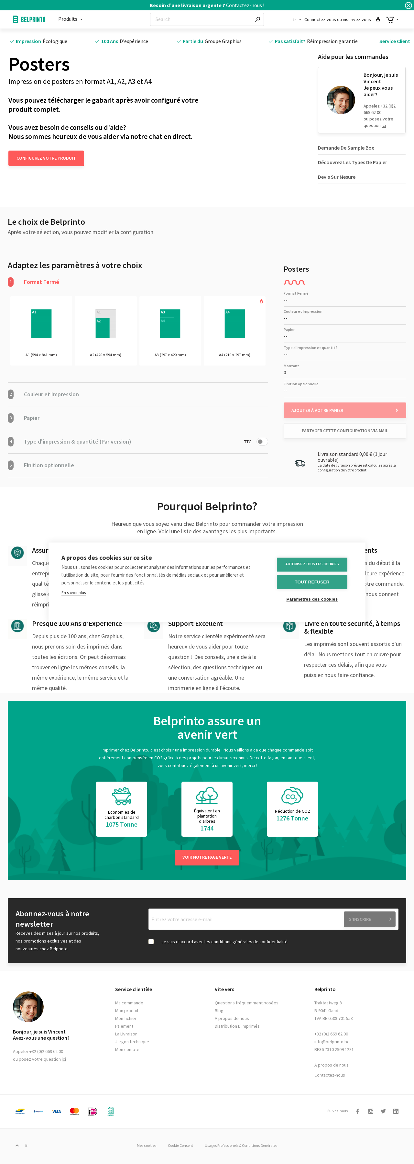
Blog (219, 1012)
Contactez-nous (329, 1076)
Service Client (394, 41)
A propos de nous (232, 1020)
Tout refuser (313, 582)
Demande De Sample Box (346, 147)
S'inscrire (360, 921)
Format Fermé (33, 282)
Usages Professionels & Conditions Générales (247, 1147)
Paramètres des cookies (313, 599)
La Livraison (126, 1035)
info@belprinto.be (332, 1043)
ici (384, 125)
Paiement (124, 1028)
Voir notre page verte (207, 859)
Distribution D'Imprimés (237, 1028)
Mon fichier (125, 1020)
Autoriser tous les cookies (313, 565)
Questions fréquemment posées (246, 1004)
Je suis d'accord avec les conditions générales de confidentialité (224, 943)
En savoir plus (73, 593)
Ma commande (129, 1004)
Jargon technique (132, 1043)
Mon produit (126, 1012)
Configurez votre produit (46, 158)
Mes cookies (140, 1147)
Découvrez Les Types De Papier (352, 162)
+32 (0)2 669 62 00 (331, 1035)
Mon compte (127, 1051)
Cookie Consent (180, 1147)
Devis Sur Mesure (336, 177)
